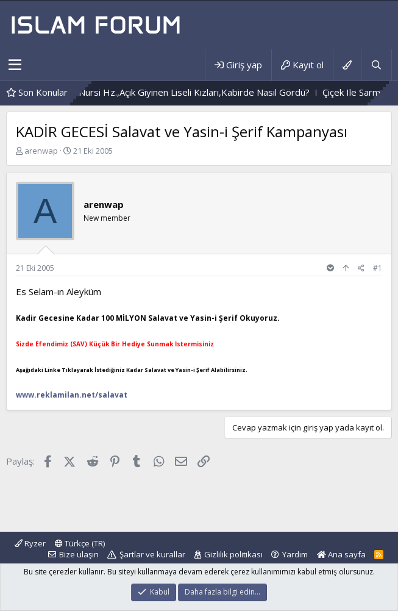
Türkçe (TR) (80, 543)
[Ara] (376, 64)
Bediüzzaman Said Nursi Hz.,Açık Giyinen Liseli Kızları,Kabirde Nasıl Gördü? (177, 92)
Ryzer (30, 543)
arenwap (41, 150)
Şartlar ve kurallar (152, 554)
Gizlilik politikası (233, 554)
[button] (14, 65)
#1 (377, 268)
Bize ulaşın (79, 554)
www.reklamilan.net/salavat (71, 395)
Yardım (295, 554)
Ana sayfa (341, 554)
